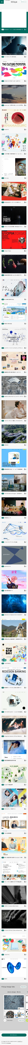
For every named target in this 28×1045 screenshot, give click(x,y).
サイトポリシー (19, 1041)
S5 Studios (9, 1043)
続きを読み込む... (14, 1035)
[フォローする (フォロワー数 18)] (21, 1020)
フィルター (21, 5)
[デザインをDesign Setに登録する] (25, 29)
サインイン (24, 1)
